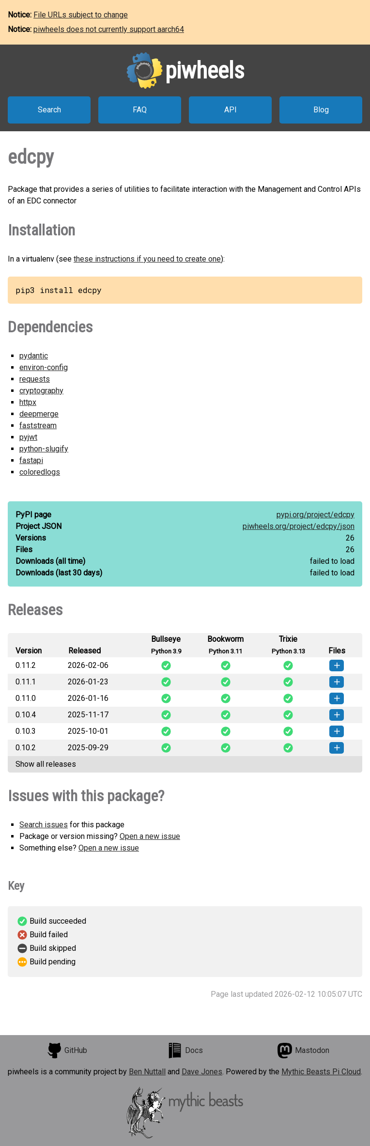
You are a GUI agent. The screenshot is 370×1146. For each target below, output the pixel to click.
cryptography (41, 390)
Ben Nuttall (147, 1071)
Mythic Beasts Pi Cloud (321, 1071)
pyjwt (28, 437)
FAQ (140, 109)
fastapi (31, 460)
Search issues (43, 824)
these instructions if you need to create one (147, 258)
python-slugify (43, 448)
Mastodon (303, 1050)
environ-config (43, 367)
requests (34, 379)
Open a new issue (150, 836)
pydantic (33, 355)
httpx (27, 402)
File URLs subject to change (80, 14)
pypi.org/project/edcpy (316, 514)
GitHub (66, 1050)
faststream (38, 425)
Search (49, 109)
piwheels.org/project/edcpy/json (299, 526)
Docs (185, 1050)
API (230, 109)
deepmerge (39, 413)
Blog (321, 109)
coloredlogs (39, 472)
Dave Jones (202, 1071)
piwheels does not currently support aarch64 (108, 29)
